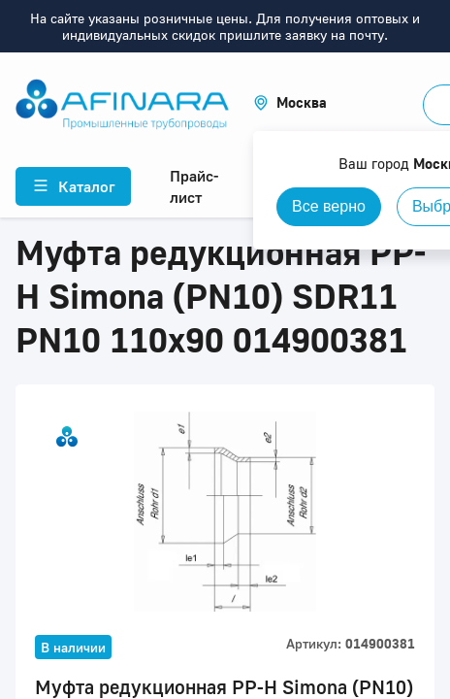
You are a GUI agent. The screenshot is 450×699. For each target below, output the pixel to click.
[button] (290, 102)
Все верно (329, 206)
